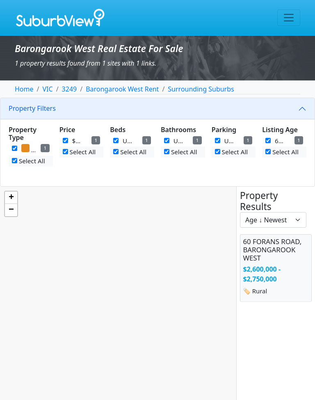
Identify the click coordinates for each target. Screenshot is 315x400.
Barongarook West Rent (122, 89)
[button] (11, 198)
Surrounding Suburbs (201, 89)
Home (24, 89)
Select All (28, 161)
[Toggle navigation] (288, 17)
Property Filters (32, 108)
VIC (47, 89)
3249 (69, 89)
